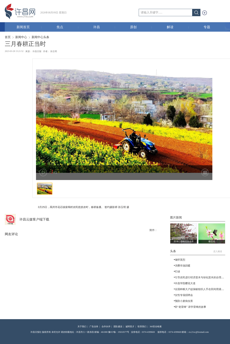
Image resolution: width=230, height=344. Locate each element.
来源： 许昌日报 (33, 51)
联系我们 (142, 326)
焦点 (67, 27)
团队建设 (118, 326)
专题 (214, 27)
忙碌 (177, 271)
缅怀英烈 (180, 259)
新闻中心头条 (40, 37)
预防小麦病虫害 (184, 301)
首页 (8, 37)
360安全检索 (156, 326)
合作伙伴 (106, 326)
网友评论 (11, 234)
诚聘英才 (129, 326)
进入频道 (219, 251)
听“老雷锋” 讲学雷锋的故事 (190, 307)
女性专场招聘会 (184, 295)
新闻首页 (29, 27)
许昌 (104, 27)
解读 (178, 27)
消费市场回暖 (182, 265)
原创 (141, 27)
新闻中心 (21, 37)
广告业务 (93, 326)
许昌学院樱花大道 (185, 283)
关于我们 (82, 326)
